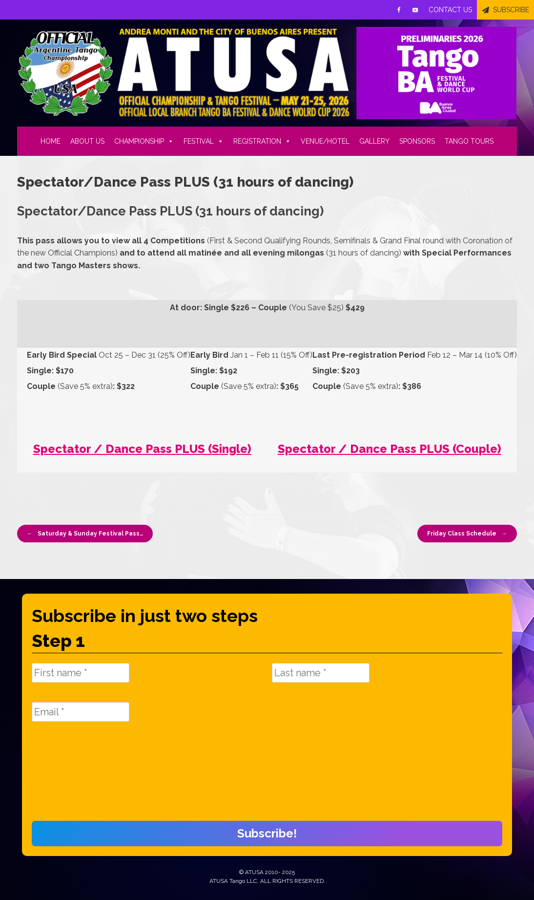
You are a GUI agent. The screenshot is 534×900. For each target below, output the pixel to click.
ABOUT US (87, 141)
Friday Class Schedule (467, 533)
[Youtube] (415, 10)
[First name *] (80, 673)
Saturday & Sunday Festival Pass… (85, 533)
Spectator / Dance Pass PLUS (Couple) (389, 449)
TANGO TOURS (469, 141)
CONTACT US (450, 10)
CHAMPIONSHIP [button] (144, 141)
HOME (51, 141)
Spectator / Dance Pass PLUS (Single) (142, 449)
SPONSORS (417, 141)
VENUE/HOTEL (325, 141)
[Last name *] (321, 673)
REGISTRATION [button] (262, 141)
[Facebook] (398, 10)
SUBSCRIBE (511, 10)
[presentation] (72, 776)
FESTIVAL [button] (204, 141)
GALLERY (374, 141)
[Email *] (80, 712)
